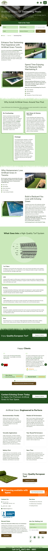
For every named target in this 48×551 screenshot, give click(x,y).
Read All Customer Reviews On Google (24, 383)
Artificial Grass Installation (36, 503)
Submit (43, 532)
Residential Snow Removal (36, 501)
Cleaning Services (34, 505)
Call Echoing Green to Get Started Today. (35, 222)
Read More (6, 535)
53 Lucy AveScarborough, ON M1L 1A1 (8, 502)
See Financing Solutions (37, 492)
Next (40, 31)
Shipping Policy (9, 547)
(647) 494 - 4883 (24, 549)
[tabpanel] (13, 365)
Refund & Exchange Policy (36, 547)
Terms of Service (25, 547)
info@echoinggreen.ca (6, 508)
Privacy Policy (17, 547)
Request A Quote (39, 335)
